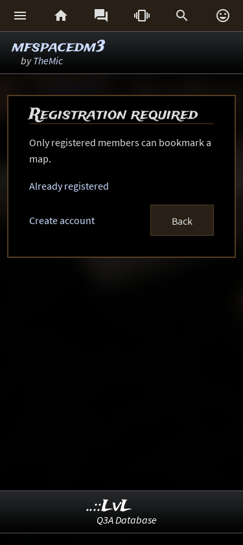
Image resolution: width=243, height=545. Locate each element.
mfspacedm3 (58, 47)
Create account (62, 220)
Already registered (69, 185)
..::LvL (109, 506)
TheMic (48, 60)
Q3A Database (127, 519)
